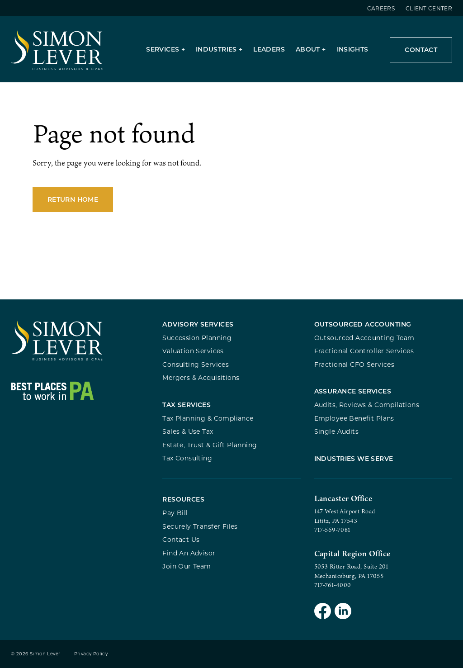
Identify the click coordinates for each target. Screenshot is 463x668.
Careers (381, 8)
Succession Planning (197, 337)
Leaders (269, 49)
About (308, 49)
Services (162, 49)
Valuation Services (193, 350)
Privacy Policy (91, 654)
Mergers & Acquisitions (200, 377)
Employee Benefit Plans (354, 418)
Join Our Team (186, 566)
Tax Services (186, 404)
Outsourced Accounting (362, 324)
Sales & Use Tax (187, 431)
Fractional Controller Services (364, 350)
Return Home (72, 199)
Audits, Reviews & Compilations (366, 404)
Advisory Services (197, 324)
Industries (216, 49)
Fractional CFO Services (354, 364)
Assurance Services (353, 391)
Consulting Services (195, 364)
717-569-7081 (332, 530)
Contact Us (180, 539)
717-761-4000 (332, 585)
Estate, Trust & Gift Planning (209, 445)
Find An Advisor (188, 553)
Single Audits (336, 431)
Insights (353, 49)
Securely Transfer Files (200, 526)
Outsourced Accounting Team (364, 337)
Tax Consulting (187, 458)
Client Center (429, 8)
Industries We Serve (353, 458)
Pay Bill (175, 512)
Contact (421, 49)
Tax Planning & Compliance (207, 418)
